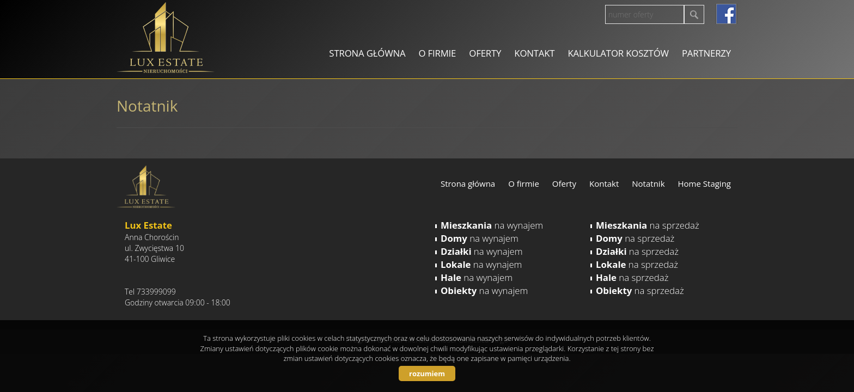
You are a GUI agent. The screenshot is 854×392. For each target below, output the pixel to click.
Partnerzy (706, 53)
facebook (726, 14)
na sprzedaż (647, 225)
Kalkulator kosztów (618, 53)
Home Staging (704, 183)
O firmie (437, 53)
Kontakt (534, 53)
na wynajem (492, 225)
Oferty (485, 53)
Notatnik (648, 183)
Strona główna (367, 53)
